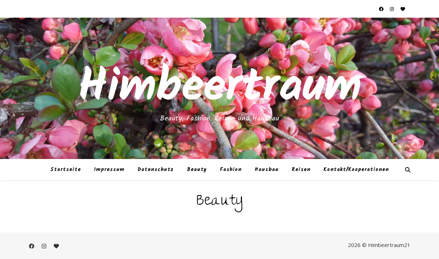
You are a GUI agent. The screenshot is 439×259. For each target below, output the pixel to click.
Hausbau (267, 169)
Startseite (65, 169)
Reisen (301, 169)
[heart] (403, 9)
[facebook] (382, 9)
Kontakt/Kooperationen (356, 169)
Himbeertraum (219, 88)
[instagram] (392, 9)
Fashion (231, 169)
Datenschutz (156, 169)
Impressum (109, 169)
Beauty (197, 169)
